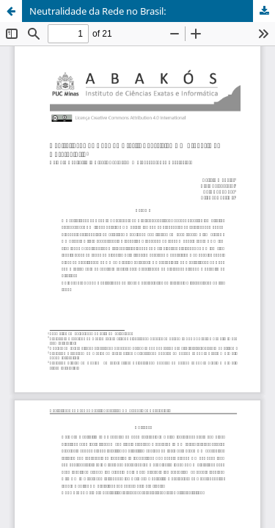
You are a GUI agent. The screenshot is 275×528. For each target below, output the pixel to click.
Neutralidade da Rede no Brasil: (97, 11)
